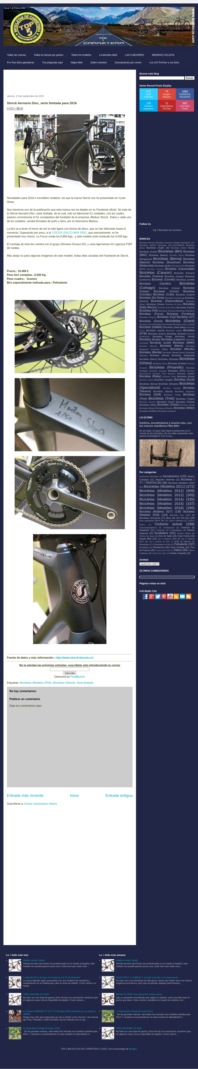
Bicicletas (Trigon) (185, 399)
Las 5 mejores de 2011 (159, 542)
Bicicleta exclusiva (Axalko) (168, 243)
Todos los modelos (81, 55)
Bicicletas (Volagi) (187, 405)
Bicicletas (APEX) (147, 245)
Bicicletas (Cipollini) (155, 283)
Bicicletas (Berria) (167, 259)
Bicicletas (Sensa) (148, 384)
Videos (178, 550)
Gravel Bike (145, 538)
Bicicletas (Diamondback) (167, 301)
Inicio (74, 795)
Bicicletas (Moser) (159, 355)
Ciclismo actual (168, 524)
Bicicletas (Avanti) (148, 251)
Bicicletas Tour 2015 (180, 515)
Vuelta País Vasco (159, 553)
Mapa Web (76, 62)
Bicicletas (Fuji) (166, 316)
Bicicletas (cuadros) (167, 411)
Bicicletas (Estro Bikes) (167, 308)
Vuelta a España (178, 553)
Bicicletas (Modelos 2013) (161, 495)
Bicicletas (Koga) (162, 336)
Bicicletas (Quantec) (158, 371)
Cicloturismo (168, 527)
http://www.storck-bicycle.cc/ (74, 657)
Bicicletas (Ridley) (150, 376)
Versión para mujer (163, 550)
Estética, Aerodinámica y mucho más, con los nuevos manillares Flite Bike (165, 424)
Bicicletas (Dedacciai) (174, 298)
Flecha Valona (184, 533)
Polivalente (180, 544)
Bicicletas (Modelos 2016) (35, 682)
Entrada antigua (119, 795)
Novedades (144, 544)
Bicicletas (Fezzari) (167, 311)
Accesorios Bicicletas (149, 476)
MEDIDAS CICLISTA (163, 55)
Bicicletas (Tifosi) (172, 395)
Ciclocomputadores (148, 527)
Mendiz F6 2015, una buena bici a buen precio (139, 994)
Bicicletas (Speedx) (172, 388)
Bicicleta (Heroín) (147, 243)
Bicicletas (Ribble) (186, 373)
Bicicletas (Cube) (163, 294)
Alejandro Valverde (164, 479)
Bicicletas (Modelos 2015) (161, 503)
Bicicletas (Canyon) (155, 272)
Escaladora (161, 533)
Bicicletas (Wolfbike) (148, 411)
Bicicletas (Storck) (64, 682)
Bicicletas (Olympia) (168, 359)
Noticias (187, 541)
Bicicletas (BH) (170, 251)
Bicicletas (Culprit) (185, 294)
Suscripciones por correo (128, 62)
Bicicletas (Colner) (169, 288)
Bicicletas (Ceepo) (174, 276)
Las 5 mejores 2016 (167, 539)
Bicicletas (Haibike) (151, 327)
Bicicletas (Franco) (147, 317)
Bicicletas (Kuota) (149, 339)
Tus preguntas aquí (52, 62)
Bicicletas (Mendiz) (182, 349)
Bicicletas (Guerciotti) (162, 324)
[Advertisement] (69, 81)
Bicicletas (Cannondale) (180, 268)
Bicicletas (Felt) (148, 310)
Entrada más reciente (25, 795)
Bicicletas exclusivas (149, 518)
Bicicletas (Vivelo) (168, 404)
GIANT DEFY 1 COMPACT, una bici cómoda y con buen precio (147, 977)
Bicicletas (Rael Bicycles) (164, 374)
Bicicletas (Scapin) (163, 379)
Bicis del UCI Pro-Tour (178, 518)
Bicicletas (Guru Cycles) (184, 324)
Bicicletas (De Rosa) (151, 297)
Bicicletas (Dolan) (155, 304)
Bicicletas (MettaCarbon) (174, 352)
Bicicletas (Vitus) (147, 405)
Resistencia (158, 547)
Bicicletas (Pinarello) (166, 367)
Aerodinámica (171, 476)
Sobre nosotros (98, 62)
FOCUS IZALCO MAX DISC (69, 232)
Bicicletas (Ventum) (147, 402)
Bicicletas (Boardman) (167, 262)
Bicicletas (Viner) (165, 402)
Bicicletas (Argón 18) (157, 247)
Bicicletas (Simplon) (169, 384)
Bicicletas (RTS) (176, 371)
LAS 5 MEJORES (134, 55)
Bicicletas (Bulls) (163, 266)
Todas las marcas (16, 55)
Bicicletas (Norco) (148, 359)
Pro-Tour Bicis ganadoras (20, 62)
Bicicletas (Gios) (146, 324)
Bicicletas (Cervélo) (163, 279)
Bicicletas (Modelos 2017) (156, 511)
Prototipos (144, 547)
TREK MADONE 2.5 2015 (36, 994)
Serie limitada (85, 682)
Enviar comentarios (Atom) (40, 803)
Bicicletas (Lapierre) (173, 339)
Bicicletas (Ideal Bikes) (174, 327)
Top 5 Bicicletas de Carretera (167, 230)
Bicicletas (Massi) (171, 345)
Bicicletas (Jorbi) (174, 330)
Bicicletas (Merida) (150, 352)
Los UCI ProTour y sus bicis (164, 62)
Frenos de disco (146, 536)
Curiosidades (176, 530)
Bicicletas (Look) (160, 342)
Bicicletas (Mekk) (159, 349)
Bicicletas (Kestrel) (176, 333)
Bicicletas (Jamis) (155, 330)
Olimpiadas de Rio (162, 544)
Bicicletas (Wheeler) (164, 408)
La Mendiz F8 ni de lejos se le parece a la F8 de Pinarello (51, 977)
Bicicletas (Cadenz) (155, 269)
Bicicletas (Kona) (185, 336)
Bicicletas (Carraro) (184, 273)
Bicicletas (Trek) (161, 398)
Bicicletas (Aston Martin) (183, 248)
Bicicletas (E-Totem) (174, 304)
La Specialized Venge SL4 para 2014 (41, 1028)
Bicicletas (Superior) (185, 391)
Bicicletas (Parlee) (177, 363)
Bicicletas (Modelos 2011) (164, 486)
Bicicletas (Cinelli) (185, 279)
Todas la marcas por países (48, 55)
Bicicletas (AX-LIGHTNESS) (171, 245)
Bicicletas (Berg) (176, 255)
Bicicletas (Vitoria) (185, 402)
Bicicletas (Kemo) (157, 333)
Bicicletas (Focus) (151, 313)
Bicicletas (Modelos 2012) (161, 491)
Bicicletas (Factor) (186, 307)
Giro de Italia (165, 536)
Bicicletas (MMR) (184, 342)
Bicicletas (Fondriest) (181, 313)
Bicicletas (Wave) (147, 408)
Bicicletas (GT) (186, 316)
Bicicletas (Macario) (148, 346)
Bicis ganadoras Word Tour (152, 520)
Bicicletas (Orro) (160, 363)
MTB (176, 541)
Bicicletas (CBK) (178, 266)
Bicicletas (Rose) (186, 376)
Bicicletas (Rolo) (169, 377)
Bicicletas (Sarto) (146, 380)
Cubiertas (160, 530)
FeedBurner (77, 676)
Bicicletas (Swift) (150, 394)
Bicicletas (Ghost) (151, 321)
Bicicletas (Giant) (180, 321)
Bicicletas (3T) (188, 243)
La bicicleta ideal (108, 55)
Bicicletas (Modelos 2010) (181, 483)
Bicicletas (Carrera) (151, 276)
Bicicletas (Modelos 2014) (161, 499)
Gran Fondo (184, 536)
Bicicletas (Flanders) (185, 311)
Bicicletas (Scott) (184, 379)
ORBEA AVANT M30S (34, 960)
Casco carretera (176, 520)
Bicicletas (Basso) (158, 255)
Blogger (133, 1049)
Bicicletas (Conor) (166, 291)
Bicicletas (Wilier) (184, 407)
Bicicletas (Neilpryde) (183, 355)
